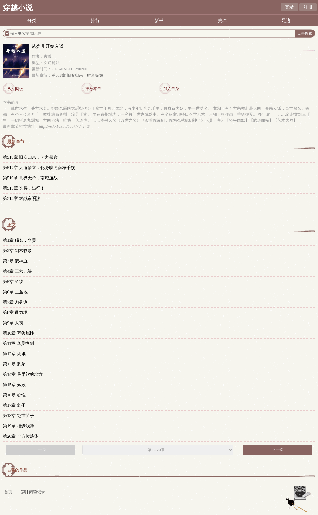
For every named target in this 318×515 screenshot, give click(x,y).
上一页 (40, 449)
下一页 (278, 449)
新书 (159, 20)
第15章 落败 (14, 384)
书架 (22, 492)
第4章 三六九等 (17, 271)
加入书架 (171, 89)
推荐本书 (93, 89)
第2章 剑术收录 (17, 250)
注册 (308, 7)
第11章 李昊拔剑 (18, 343)
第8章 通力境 (15, 312)
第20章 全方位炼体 (20, 436)
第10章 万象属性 (18, 333)
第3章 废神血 (15, 261)
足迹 (286, 20)
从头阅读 (15, 89)
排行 (95, 20)
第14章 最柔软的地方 (23, 374)
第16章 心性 (14, 395)
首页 (8, 492)
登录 (289, 7)
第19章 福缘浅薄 (18, 426)
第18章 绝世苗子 (18, 415)
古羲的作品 (17, 470)
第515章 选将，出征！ (24, 188)
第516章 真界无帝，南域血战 (30, 178)
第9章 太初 (13, 323)
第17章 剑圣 (14, 405)
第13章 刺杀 (14, 364)
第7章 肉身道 (15, 302)
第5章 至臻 (13, 281)
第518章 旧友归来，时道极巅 (77, 75)
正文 (11, 225)
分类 (31, 20)
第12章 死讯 (14, 353)
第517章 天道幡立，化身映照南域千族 (39, 167)
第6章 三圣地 (15, 292)
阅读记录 (37, 492)
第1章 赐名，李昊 (19, 240)
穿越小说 (18, 8)
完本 (222, 20)
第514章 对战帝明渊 (21, 198)
